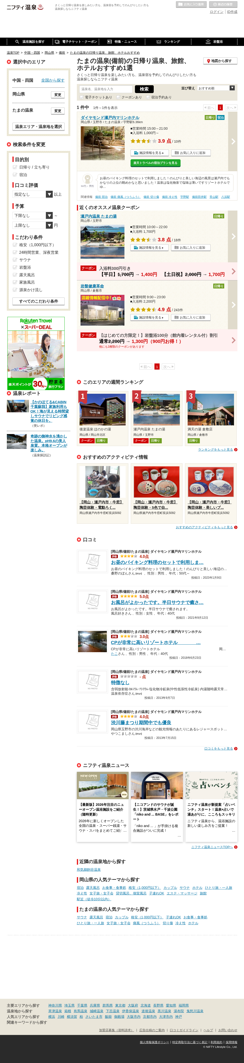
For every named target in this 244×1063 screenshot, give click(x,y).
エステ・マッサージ (182, 893)
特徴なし (120, 682)
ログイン (217, 12)
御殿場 (119, 1017)
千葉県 (82, 1005)
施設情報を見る (150, 153)
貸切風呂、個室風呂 (131, 893)
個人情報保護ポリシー (154, 1042)
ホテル (197, 888)
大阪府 (133, 1005)
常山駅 (214, 197)
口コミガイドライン (184, 1030)
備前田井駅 (199, 197)
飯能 (108, 1017)
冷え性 (82, 893)
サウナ (185, 888)
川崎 (61, 1017)
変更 (57, 95)
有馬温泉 (80, 1011)
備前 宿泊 (101, 197)
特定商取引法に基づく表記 (189, 1042)
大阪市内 (134, 1017)
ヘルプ (208, 1030)
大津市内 (166, 1017)
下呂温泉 (113, 1011)
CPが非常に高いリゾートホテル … (156, 642)
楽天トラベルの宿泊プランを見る (155, 163)
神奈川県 (55, 1005)
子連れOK (156, 893)
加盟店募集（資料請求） (116, 1030)
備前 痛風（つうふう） (126, 197)
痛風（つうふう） (146, 923)
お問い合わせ (227, 1030)
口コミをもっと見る (218, 748)
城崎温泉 (96, 1011)
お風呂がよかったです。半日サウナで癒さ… (157, 602)
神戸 (178, 1017)
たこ (114, 653)
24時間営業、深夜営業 (39, 252)
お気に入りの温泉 (191, 4)
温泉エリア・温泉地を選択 (38, 126)
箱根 (67, 1011)
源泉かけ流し (31, 290)
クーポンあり (132, 97)
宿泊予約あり (161, 97)
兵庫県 (95, 1005)
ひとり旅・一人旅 (218, 888)
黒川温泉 (164, 1011)
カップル (170, 888)
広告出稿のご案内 (152, 1030)
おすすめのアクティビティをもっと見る (204, 527)
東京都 (120, 1005)
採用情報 (231, 1042)
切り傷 (168, 923)
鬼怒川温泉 (194, 1011)
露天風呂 (93, 888)
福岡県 (184, 1005)
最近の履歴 (223, 4)
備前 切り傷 (151, 197)
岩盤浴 (25, 267)
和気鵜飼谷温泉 (89, 870)
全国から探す (53, 80)
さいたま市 (93, 1017)
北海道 (146, 1005)
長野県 (158, 1005)
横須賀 (72, 1017)
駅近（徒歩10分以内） (94, 899)
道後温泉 (148, 1011)
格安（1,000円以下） (145, 888)
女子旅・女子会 (101, 893)
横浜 (51, 1017)
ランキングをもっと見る (215, 449)
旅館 (203, 893)
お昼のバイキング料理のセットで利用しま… (157, 562)
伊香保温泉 (130, 1011)
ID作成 (232, 12)
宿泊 (80, 888)
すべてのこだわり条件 (38, 301)
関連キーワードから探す (27, 1022)
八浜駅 (225, 197)
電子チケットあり (98, 97)
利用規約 (216, 1042)
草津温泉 (55, 1011)
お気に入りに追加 (192, 153)
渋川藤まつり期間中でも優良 (141, 722)
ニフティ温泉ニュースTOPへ (212, 847)
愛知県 (171, 1005)
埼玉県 (69, 1005)
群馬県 (107, 1005)
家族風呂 (27, 282)
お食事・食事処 (114, 888)
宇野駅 (184, 197)
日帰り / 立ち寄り (34, 167)
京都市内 (150, 1017)
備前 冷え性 (169, 197)
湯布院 (179, 1011)
